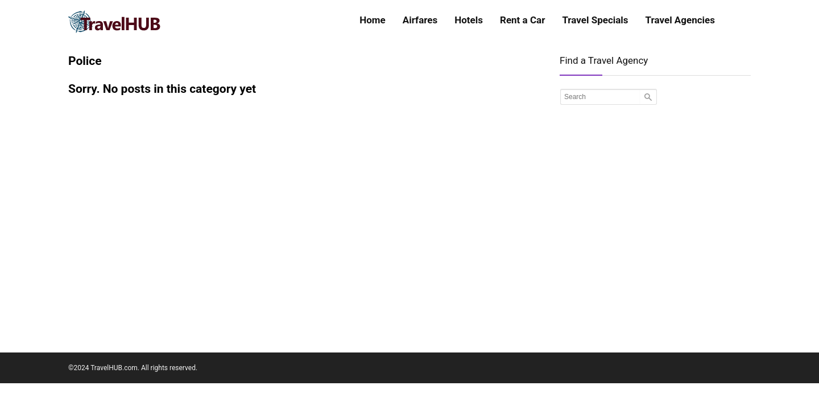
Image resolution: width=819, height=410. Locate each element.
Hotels (468, 20)
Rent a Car (522, 20)
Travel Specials (595, 20)
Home (372, 20)
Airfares (420, 20)
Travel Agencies (680, 20)
